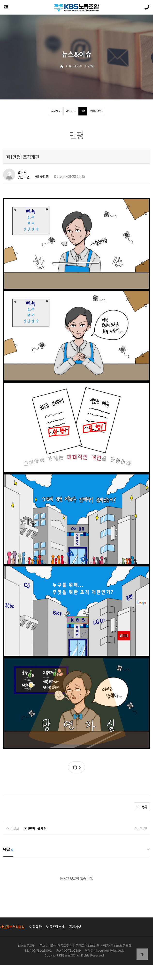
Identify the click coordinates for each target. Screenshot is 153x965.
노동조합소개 (55, 926)
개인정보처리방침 (12, 926)
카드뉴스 (70, 111)
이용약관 (35, 926)
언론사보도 (97, 111)
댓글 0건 (24, 177)
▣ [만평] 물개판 (35, 828)
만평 (82, 111)
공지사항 (54, 111)
